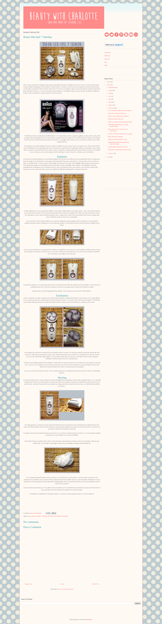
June (110, 96)
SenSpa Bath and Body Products (118, 147)
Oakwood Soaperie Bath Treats (117, 139)
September (112, 87)
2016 (108, 82)
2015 (108, 85)
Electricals (51, 516)
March (111, 105)
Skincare (59, 516)
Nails (106, 65)
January (111, 153)
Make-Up (107, 56)
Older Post (95, 584)
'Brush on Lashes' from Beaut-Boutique (120, 122)
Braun (30, 516)
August (111, 90)
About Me (107, 52)
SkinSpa (65, 516)
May (110, 99)
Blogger (89, 619)
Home (62, 584)
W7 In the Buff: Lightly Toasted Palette (119, 110)
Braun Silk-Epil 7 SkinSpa (39, 516)
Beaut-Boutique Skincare (115, 119)
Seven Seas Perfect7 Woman (117, 113)
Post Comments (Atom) (66, 589)
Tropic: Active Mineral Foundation (118, 116)
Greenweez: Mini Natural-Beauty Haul (119, 149)
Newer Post (28, 584)
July (110, 93)
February (111, 108)
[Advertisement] (115, 175)
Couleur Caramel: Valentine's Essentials (120, 134)
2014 (108, 157)
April (110, 102)
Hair (55, 516)
